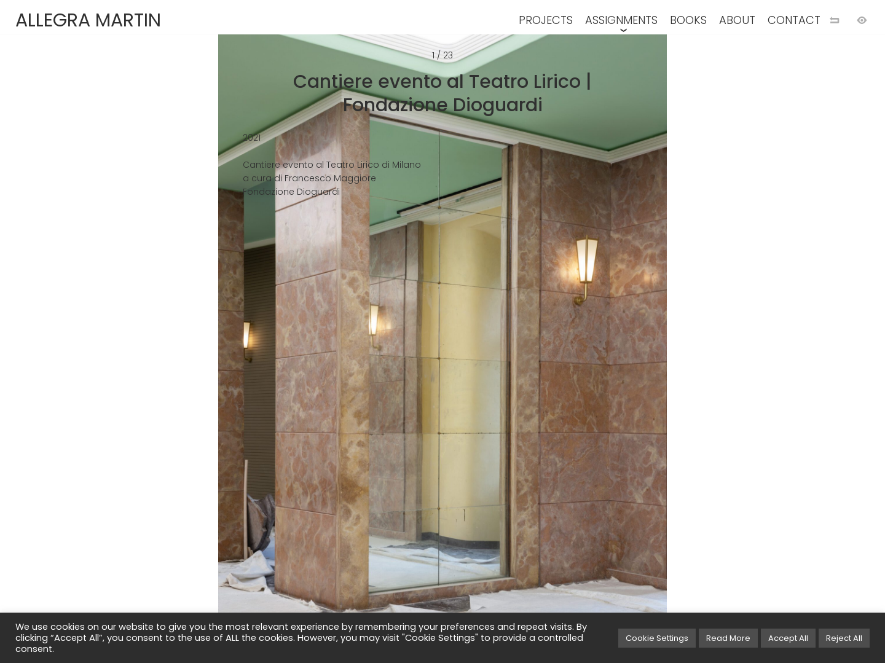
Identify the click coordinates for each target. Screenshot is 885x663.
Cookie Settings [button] (657, 638)
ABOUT (737, 20)
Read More (728, 638)
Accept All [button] (788, 638)
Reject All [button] (844, 638)
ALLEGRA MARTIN (88, 20)
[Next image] (663, 351)
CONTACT (794, 20)
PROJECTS (546, 20)
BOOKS (688, 20)
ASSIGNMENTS (621, 20)
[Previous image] (221, 351)
